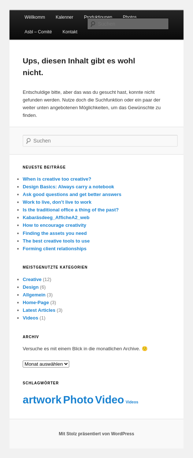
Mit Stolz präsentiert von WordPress (96, 433)
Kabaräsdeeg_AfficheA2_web (56, 217)
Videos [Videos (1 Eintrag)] (132, 402)
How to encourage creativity (54, 225)
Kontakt (70, 31)
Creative (32, 279)
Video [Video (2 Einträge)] (109, 400)
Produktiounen (98, 17)
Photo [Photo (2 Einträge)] (78, 400)
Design (30, 287)
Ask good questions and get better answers (72, 194)
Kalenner (64, 17)
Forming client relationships (54, 248)
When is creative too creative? (57, 179)
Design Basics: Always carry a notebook (68, 186)
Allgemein (34, 295)
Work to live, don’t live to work (57, 202)
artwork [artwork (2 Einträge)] (42, 400)
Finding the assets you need (55, 233)
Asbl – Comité (38, 31)
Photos (130, 17)
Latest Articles (39, 310)
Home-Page (36, 302)
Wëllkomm (35, 17)
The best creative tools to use (56, 241)
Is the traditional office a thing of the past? (71, 210)
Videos (30, 318)
